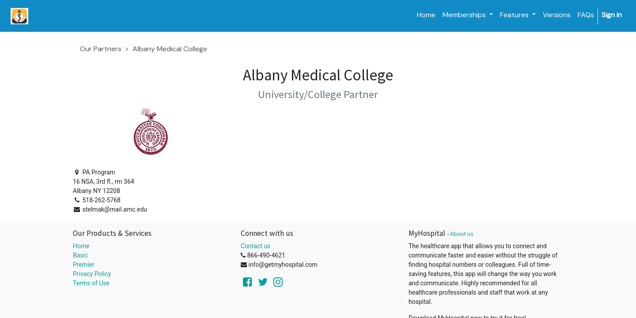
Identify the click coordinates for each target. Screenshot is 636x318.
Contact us (255, 246)
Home (81, 246)
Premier (84, 264)
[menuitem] (426, 15)
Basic (80, 255)
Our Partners (100, 48)
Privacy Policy (92, 273)
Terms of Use (91, 283)
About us (461, 234)
